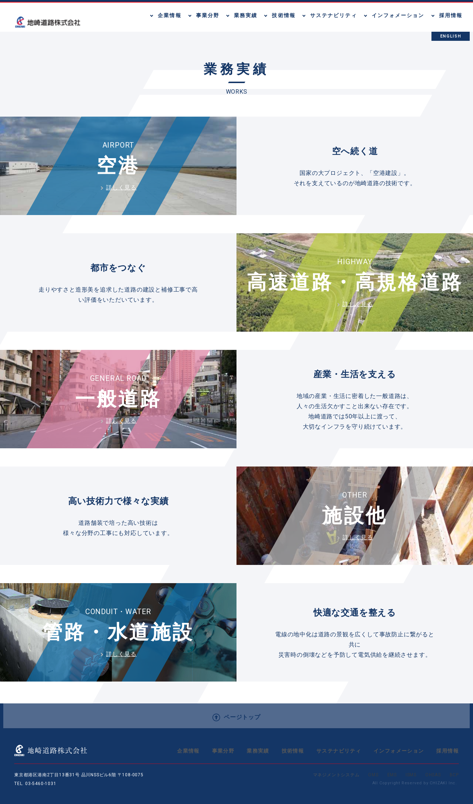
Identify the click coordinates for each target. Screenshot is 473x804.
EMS (392, 774)
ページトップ (236, 717)
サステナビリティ (338, 751)
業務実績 (258, 751)
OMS (373, 774)
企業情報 (188, 751)
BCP (454, 774)
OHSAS (433, 774)
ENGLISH (450, 36)
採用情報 (447, 751)
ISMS (411, 774)
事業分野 (223, 751)
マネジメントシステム (336, 774)
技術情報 (293, 751)
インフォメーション (399, 751)
